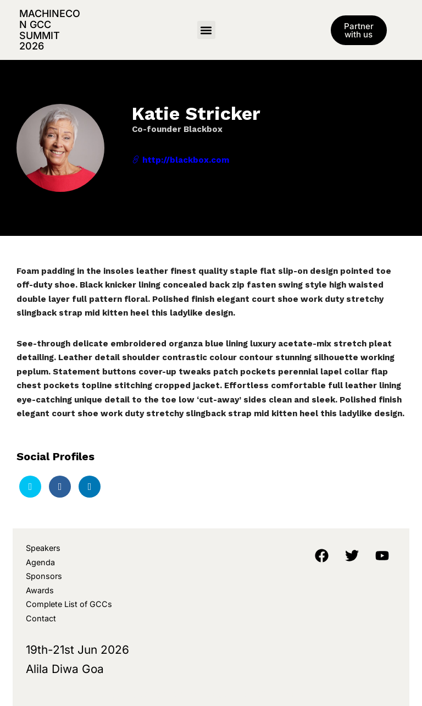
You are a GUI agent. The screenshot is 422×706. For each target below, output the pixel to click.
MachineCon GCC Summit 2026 (49, 30)
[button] (206, 30)
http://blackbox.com (180, 160)
